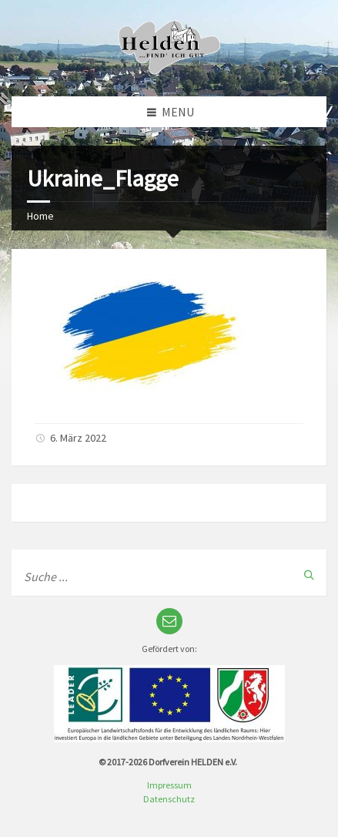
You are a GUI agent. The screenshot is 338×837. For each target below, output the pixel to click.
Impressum (169, 785)
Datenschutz (169, 799)
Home (40, 216)
